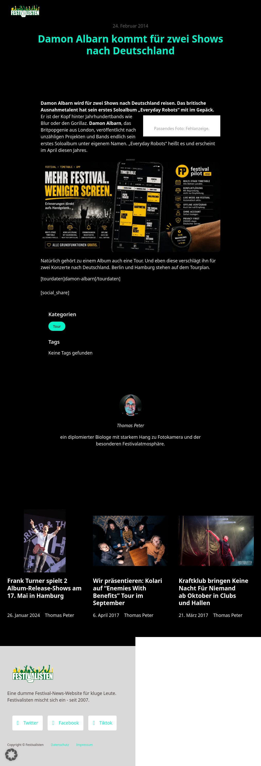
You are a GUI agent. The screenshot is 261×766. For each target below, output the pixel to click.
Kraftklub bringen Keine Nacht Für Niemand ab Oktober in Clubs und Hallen (213, 592)
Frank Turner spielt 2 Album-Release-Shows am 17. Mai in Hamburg (44, 588)
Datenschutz (60, 745)
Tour (57, 326)
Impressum (84, 745)
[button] (11, 754)
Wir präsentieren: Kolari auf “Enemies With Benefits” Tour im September (127, 592)
